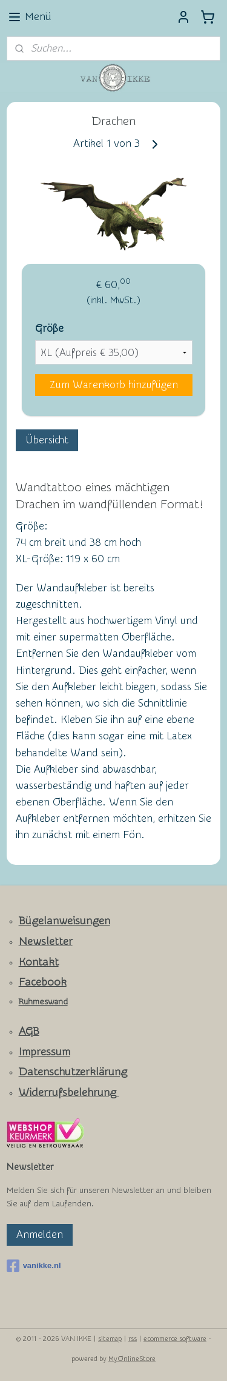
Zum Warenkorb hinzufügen (114, 385)
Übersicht (46, 439)
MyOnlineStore (132, 1359)
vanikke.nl (34, 1265)
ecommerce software (174, 1339)
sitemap (110, 1339)
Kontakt (39, 962)
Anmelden (39, 1234)
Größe (49, 328)
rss (132, 1339)
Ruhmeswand (43, 1002)
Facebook (43, 982)
